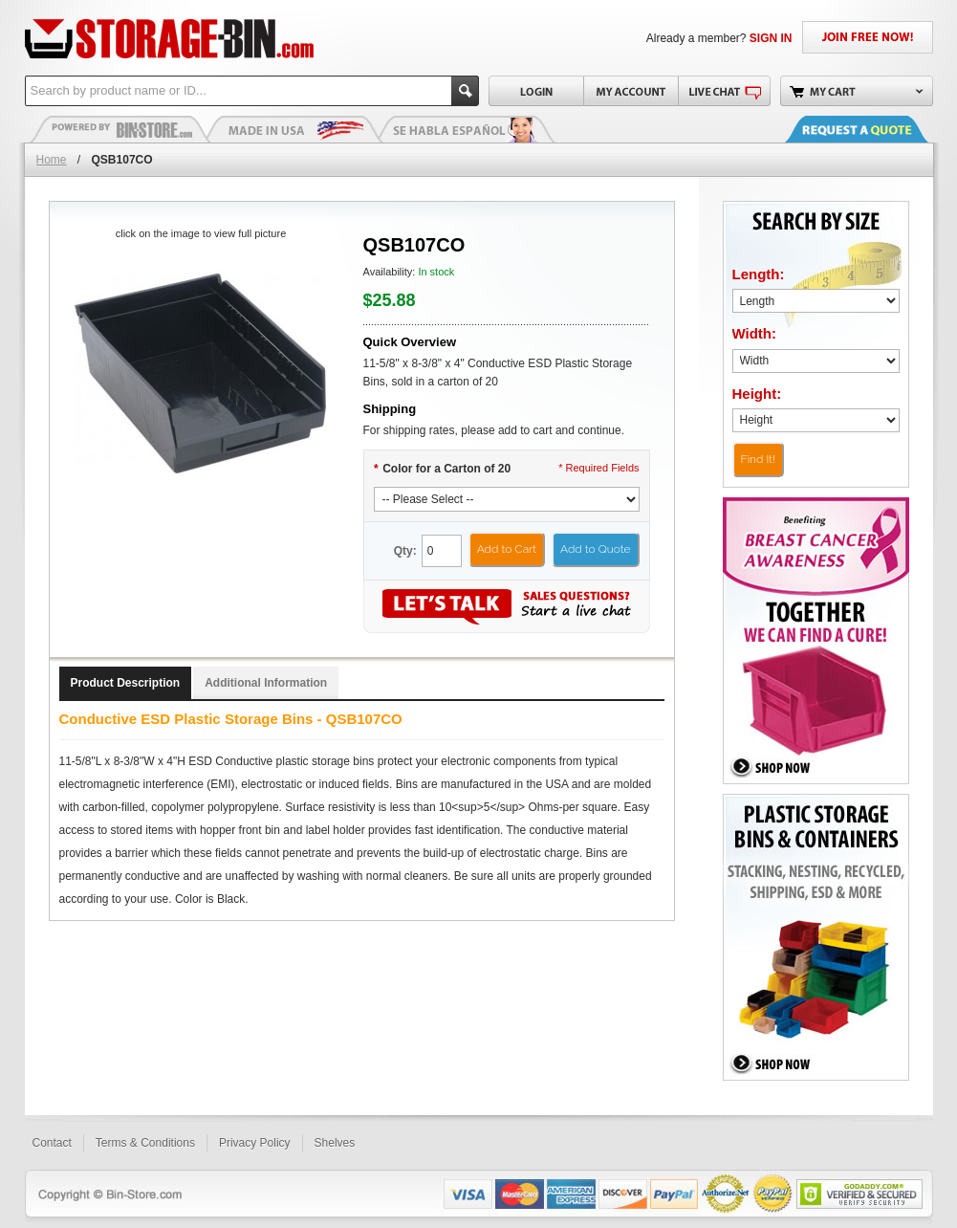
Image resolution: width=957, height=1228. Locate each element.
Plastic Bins (120, 129)
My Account (630, 91)
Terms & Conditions (145, 1143)
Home (51, 159)
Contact (52, 1143)
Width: (754, 333)
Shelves (335, 1143)
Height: (757, 393)
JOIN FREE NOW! (867, 37)
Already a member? (719, 38)
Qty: (405, 551)
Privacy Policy (255, 1143)
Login (536, 91)
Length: (758, 274)
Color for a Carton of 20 (442, 468)
